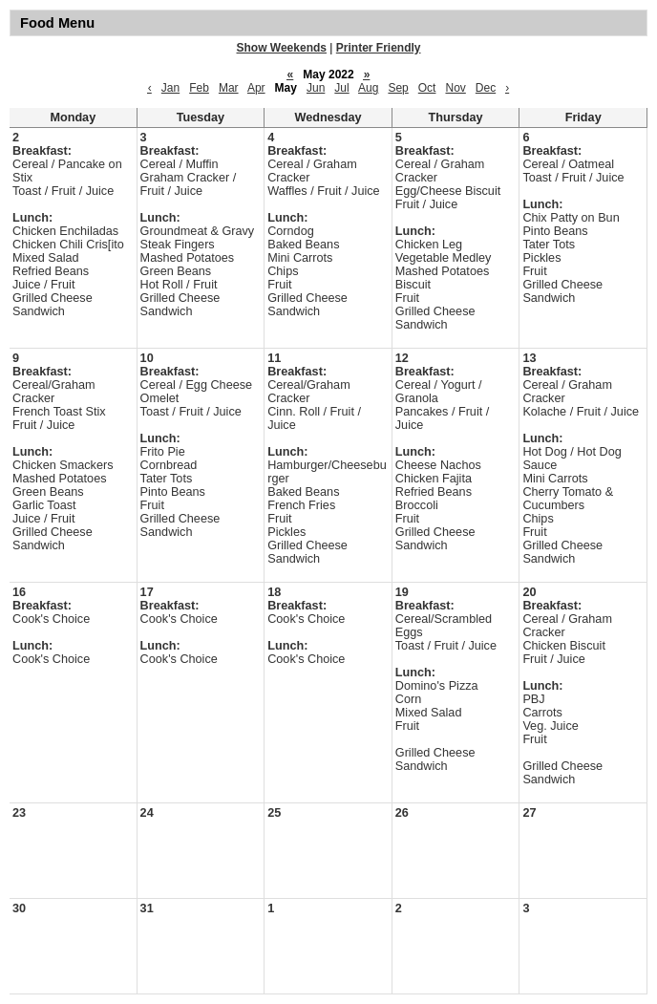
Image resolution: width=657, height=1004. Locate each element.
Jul (341, 88)
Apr (256, 88)
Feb (199, 88)
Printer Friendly (378, 47)
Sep (398, 88)
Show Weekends (282, 47)
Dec (486, 88)
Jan (170, 88)
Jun (316, 88)
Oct (427, 88)
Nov (455, 88)
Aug (368, 88)
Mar (229, 88)
